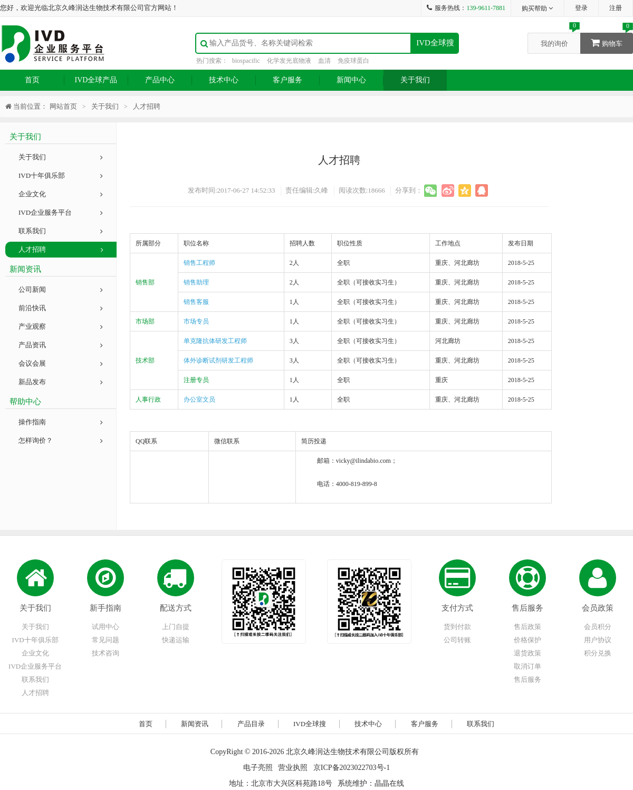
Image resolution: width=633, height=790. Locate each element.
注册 (615, 8)
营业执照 (293, 768)
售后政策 (527, 627)
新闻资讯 (194, 724)
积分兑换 (597, 653)
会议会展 (60, 363)
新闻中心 (351, 80)
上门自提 (175, 627)
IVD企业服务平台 (60, 212)
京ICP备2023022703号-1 (351, 768)
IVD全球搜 (435, 43)
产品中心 (160, 80)
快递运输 (175, 640)
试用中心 (105, 627)
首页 (32, 80)
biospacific (246, 60)
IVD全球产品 (96, 80)
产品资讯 (60, 345)
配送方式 (175, 608)
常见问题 (105, 640)
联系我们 (60, 231)
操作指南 (60, 422)
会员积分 (597, 627)
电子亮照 (258, 768)
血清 (324, 60)
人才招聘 (60, 249)
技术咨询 (105, 653)
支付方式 (457, 608)
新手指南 (105, 608)
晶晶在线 (389, 783)
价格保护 (527, 640)
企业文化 (60, 194)
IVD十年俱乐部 (60, 175)
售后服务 (527, 608)
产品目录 (251, 724)
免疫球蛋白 (353, 60)
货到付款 (457, 627)
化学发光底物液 (289, 60)
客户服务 (287, 80)
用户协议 (597, 640)
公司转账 (457, 640)
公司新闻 (60, 289)
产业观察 (60, 326)
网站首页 (63, 106)
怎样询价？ (60, 440)
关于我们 (415, 80)
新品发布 (60, 382)
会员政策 (597, 608)
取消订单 (527, 666)
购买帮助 (538, 8)
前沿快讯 (60, 308)
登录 (581, 8)
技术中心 (223, 80)
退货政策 (527, 653)
